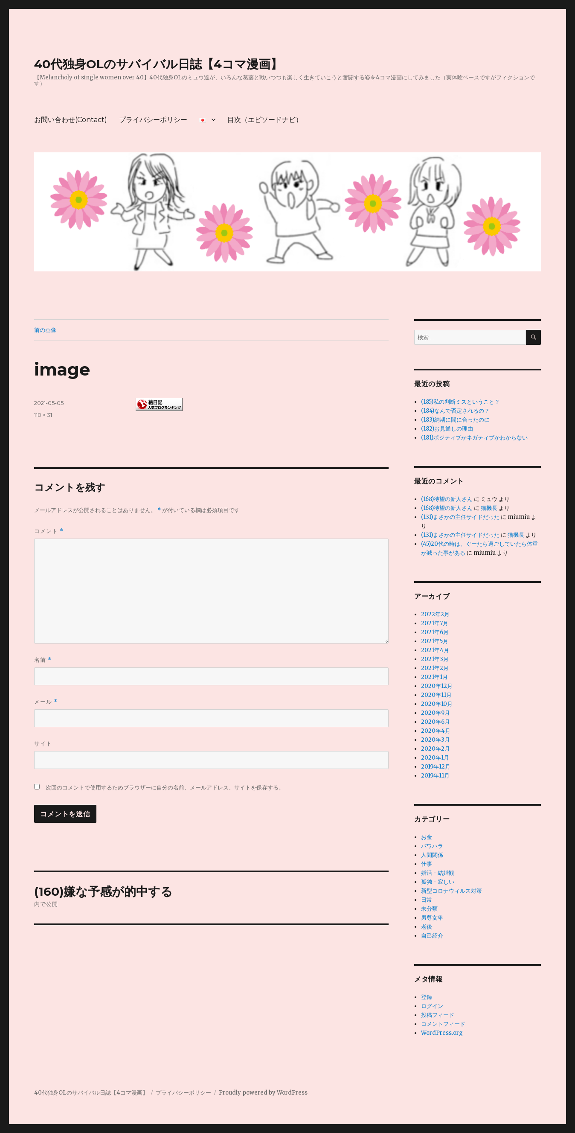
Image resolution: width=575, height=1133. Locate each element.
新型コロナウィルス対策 (451, 890)
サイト (43, 743)
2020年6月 (435, 721)
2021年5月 (434, 641)
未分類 (429, 908)
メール (46, 701)
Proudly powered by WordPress (263, 1092)
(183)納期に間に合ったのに (455, 419)
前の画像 (45, 329)
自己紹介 (432, 935)
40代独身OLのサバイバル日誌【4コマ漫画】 (158, 64)
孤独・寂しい (437, 881)
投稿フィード (437, 1015)
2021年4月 (435, 650)
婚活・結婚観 (437, 873)
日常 (426, 899)
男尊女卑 (432, 917)
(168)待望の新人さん (447, 499)
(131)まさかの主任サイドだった (460, 517)
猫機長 (489, 508)
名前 (43, 660)
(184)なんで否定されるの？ (455, 410)
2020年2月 (435, 748)
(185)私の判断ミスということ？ (460, 401)
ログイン (432, 1006)
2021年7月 (434, 623)
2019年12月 (435, 766)
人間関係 (432, 855)
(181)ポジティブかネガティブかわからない (474, 437)
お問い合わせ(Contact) (70, 120)
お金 (426, 837)
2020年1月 (435, 757)
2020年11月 (436, 695)
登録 (426, 997)
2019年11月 (435, 775)
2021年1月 (434, 677)
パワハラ (432, 846)
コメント (49, 531)
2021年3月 (435, 659)
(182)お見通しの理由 (447, 428)
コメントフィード (443, 1024)
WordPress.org (442, 1033)
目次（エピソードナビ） (264, 120)
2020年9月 (435, 712)
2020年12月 (437, 686)
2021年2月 (435, 668)
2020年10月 (437, 704)
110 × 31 (43, 414)
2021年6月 (435, 632)
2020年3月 (435, 739)
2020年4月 (435, 730)
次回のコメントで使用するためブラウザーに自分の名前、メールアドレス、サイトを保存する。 (165, 787)
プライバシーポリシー (153, 120)
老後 (426, 926)
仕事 (426, 864)
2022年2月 (435, 614)
